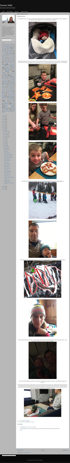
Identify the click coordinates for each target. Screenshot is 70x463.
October (5, 134)
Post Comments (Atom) (26, 452)
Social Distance (11, 96)
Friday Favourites (9, 66)
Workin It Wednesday (8, 111)
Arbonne (9, 44)
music (5, 83)
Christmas (8, 53)
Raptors (3, 91)
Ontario (3, 87)
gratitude (8, 68)
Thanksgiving (4, 101)
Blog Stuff (8, 47)
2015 (4, 187)
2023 (4, 121)
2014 (4, 189)
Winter (33, 421)
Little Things (10, 77)
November (6, 133)
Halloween (13, 68)
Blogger (41, 460)
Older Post (65, 450)
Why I (12, 108)
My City (10, 83)
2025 (4, 118)
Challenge (10, 52)
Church (3, 54)
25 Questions (4, 44)
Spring (10, 97)
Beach (8, 46)
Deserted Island (10, 57)
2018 (4, 128)
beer (12, 46)
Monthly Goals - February (8, 154)
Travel (13, 103)
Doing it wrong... (7, 166)
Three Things (12, 101)
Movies (13, 82)
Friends (7, 67)
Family (6, 61)
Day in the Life (8, 56)
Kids (5, 75)
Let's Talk (13, 75)
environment (11, 59)
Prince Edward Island (7, 90)
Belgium (3, 47)
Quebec (12, 90)
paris (14, 87)
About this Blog (10, 11)
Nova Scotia (10, 85)
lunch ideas (4, 78)
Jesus (13, 73)
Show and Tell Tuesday (8, 157)
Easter (6, 59)
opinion (9, 87)
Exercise (8, 60)
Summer (12, 99)
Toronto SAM (6, 5)
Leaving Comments (24, 11)
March (5, 145)
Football (10, 64)
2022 (4, 122)
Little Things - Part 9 (7, 174)
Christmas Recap (7, 179)
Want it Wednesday (9, 104)
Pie (9, 88)
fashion (13, 61)
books (8, 48)
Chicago (3, 53)
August (5, 137)
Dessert (3, 58)
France (13, 64)
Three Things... (6, 169)
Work (13, 109)
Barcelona (3, 46)
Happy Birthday (7, 69)
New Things (10, 84)
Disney (8, 58)
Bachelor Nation (10, 45)
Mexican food (12, 81)
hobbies (23, 421)
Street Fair (4, 99)
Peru (4, 88)
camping (4, 51)
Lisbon (13, 76)
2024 (4, 119)
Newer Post (20, 450)
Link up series (7, 76)
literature (4, 77)
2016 (4, 186)
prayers (7, 89)
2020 (4, 125)
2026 (4, 116)
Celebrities (4, 52)
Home (3, 11)
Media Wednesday (7, 163)
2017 (4, 130)
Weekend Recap (28, 421)
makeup (13, 78)
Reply (21, 430)
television (9, 100)
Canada (10, 51)
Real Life (10, 91)
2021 (4, 124)
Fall (14, 60)
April (5, 143)
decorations (4, 57)
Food (21, 421)
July (5, 139)
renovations (10, 92)
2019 (4, 127)
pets (6, 88)
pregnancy (13, 89)
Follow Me (16, 11)
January (5, 148)
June (5, 140)
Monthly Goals (6, 82)
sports (5, 97)
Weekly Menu (8, 107)
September (6, 136)
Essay (3, 60)
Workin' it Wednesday (8, 171)
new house (4, 84)
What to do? (6, 151)
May (5, 142)
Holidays (4, 72)
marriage (7, 80)
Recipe (3, 92)
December (6, 131)
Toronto (6, 103)
